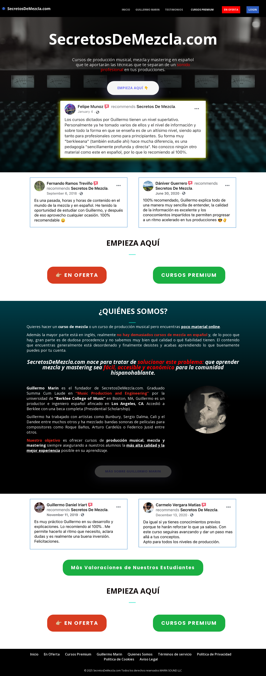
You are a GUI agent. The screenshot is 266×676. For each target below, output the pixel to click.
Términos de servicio (175, 654)
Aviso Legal (149, 659)
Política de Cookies (119, 659)
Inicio (126, 9)
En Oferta (231, 9)
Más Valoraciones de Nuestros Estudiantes (133, 567)
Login (253, 9)
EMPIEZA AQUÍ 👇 (133, 88)
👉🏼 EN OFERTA (76, 275)
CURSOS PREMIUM (189, 275)
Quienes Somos (140, 654)
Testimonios (174, 9)
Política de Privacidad (214, 654)
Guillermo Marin (147, 9)
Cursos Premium (202, 9)
